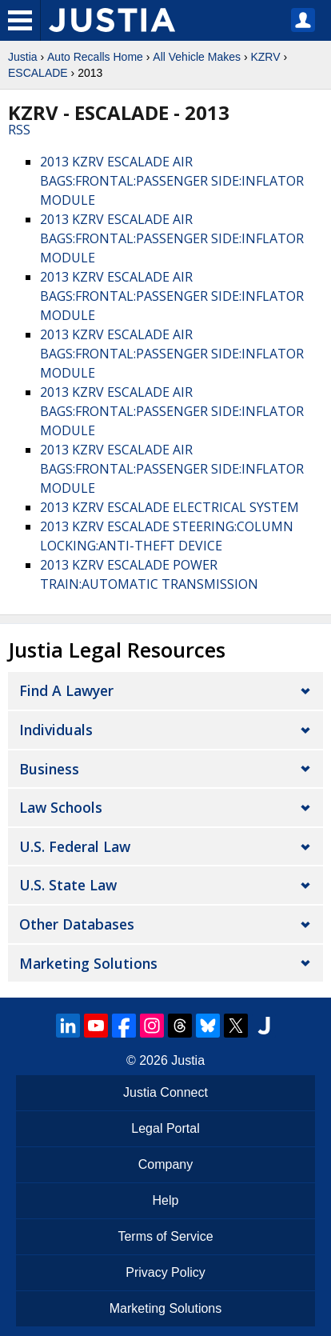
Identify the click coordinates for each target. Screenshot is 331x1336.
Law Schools (60, 807)
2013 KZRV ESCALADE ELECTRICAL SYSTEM (169, 507)
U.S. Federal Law (74, 846)
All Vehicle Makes (197, 56)
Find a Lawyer (66, 690)
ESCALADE (38, 72)
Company (165, 1164)
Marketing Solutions (88, 963)
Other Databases (76, 924)
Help (166, 1200)
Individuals (56, 729)
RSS (19, 129)
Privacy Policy (165, 1272)
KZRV (265, 56)
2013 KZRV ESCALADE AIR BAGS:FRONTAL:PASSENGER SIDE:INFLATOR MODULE (172, 181)
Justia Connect (165, 1092)
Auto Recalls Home (95, 56)
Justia (23, 56)
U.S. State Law (68, 884)
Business (49, 768)
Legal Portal (165, 1128)
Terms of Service (165, 1236)
